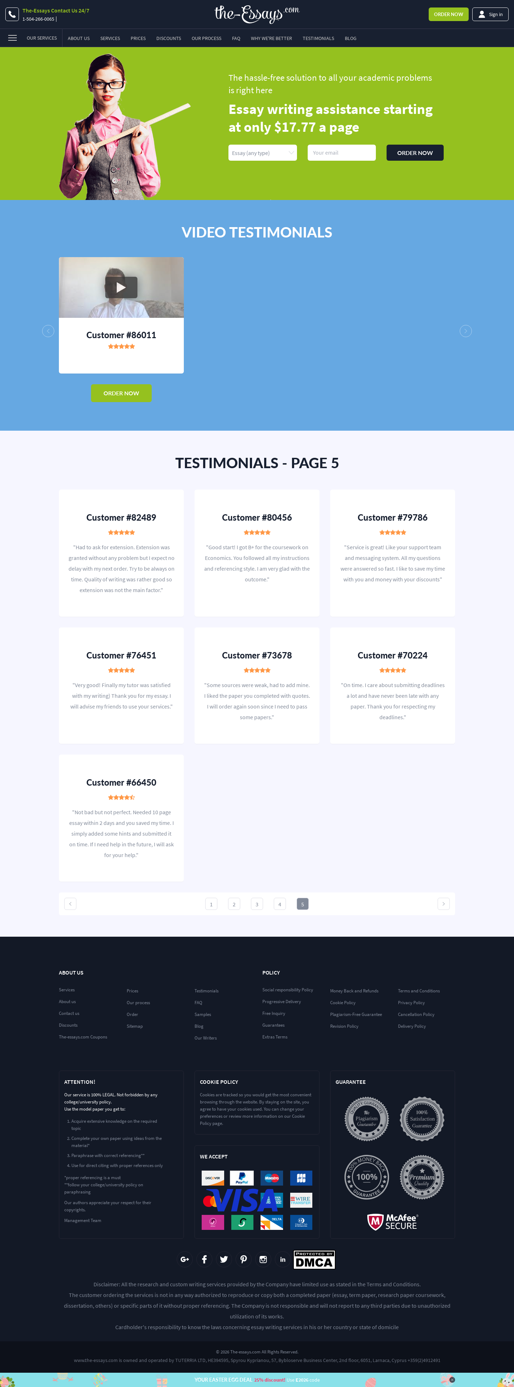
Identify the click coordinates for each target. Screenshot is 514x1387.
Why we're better (271, 38)
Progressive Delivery (281, 1001)
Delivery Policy (412, 1026)
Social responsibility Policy (287, 990)
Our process (138, 1003)
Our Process (206, 38)
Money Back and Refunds (354, 991)
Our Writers (206, 1038)
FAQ (236, 38)
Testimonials (318, 38)
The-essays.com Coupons (83, 1037)
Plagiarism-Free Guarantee (356, 1014)
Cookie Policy (343, 1003)
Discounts (168, 38)
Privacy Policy (411, 1003)
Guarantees (273, 1025)
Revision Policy (344, 1026)
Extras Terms (274, 1037)
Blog (351, 38)
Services (110, 38)
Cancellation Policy (416, 1014)
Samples (203, 1014)
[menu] (31, 38)
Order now (415, 152)
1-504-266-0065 (38, 18)
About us (67, 1001)
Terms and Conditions (419, 991)
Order (448, 14)
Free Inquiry (273, 1013)
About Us (79, 38)
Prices (138, 38)
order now (121, 393)
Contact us (69, 1013)
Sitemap (135, 1026)
